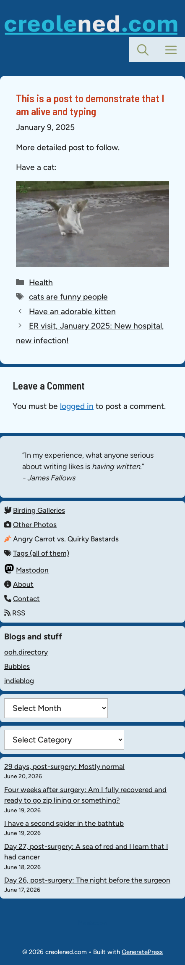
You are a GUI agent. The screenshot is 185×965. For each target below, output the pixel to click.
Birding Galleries (39, 510)
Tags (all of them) (41, 553)
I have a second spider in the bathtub (64, 823)
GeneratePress (142, 952)
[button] (143, 49)
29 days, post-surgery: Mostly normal (64, 766)
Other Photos (35, 524)
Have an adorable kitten (72, 311)
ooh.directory (26, 652)
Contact (26, 598)
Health (41, 282)
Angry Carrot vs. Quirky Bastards (66, 539)
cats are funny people (68, 297)
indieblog (19, 680)
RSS (18, 613)
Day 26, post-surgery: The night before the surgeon (87, 880)
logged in (77, 406)
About (23, 584)
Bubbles (17, 666)
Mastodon (32, 570)
